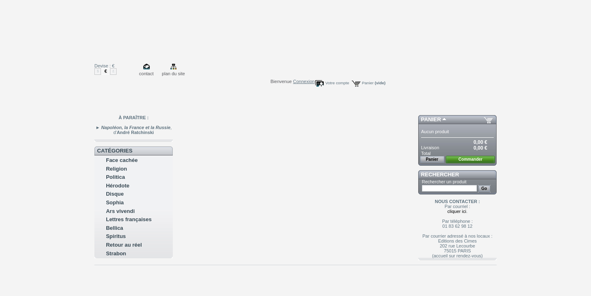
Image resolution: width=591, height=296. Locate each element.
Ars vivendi (120, 211)
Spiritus (116, 236)
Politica (115, 177)
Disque (115, 194)
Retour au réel (124, 245)
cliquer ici (456, 211)
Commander (470, 159)
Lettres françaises (128, 219)
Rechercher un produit (444, 181)
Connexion (304, 81)
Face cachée (121, 160)
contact (146, 73)
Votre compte (337, 83)
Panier (374, 83)
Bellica (114, 228)
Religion (116, 169)
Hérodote (117, 186)
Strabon (116, 253)
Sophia (115, 202)
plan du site (173, 73)
